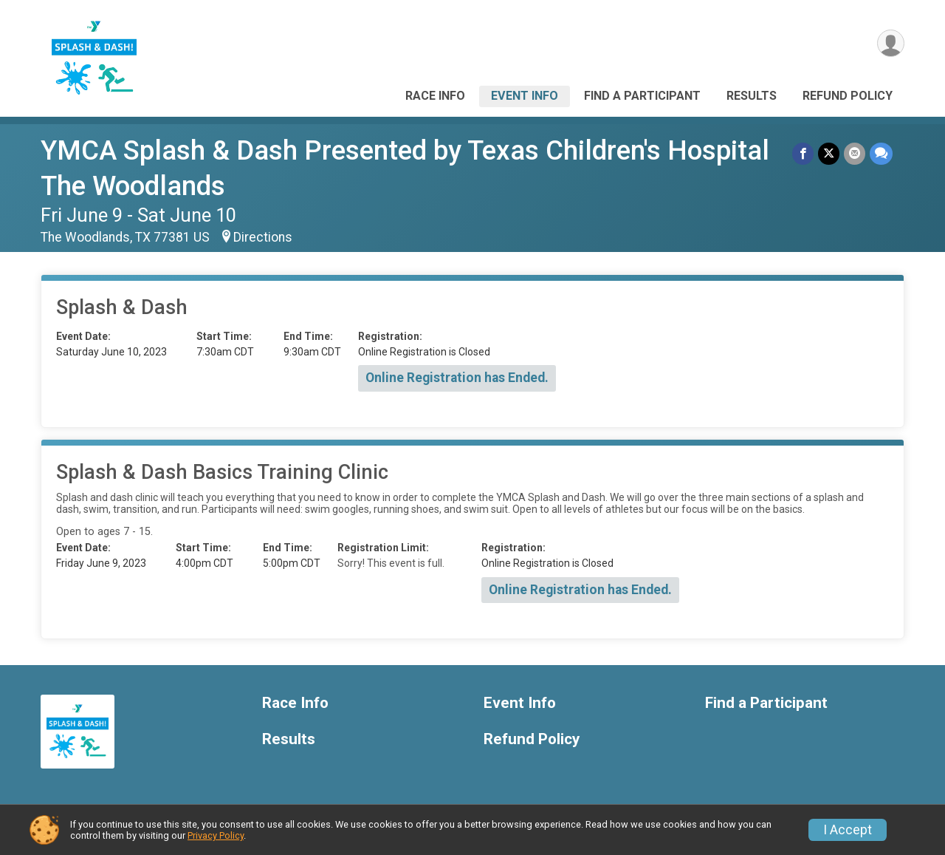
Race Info (435, 96)
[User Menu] (890, 43)
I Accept (847, 829)
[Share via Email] (854, 153)
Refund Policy (848, 96)
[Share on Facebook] (803, 153)
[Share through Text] (881, 153)
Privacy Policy (216, 835)
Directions (262, 237)
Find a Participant (642, 96)
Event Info (524, 96)
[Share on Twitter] (828, 153)
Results (751, 96)
